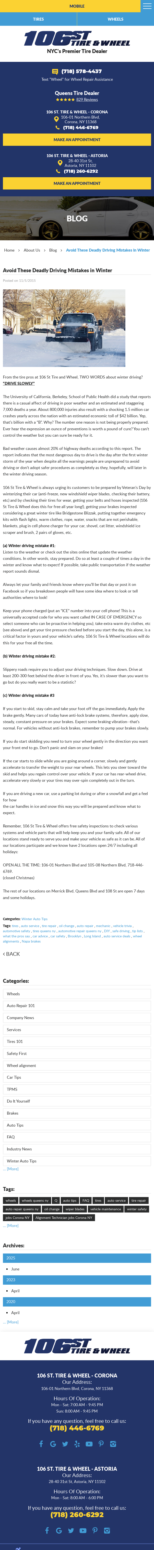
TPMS (12, 1089)
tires (15, 925)
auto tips (69, 1200)
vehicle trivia (122, 925)
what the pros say (16, 936)
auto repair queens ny (22, 1209)
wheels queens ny (35, 1200)
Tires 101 (15, 1041)
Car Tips (14, 1077)
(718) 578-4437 (81, 71)
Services (14, 1029)
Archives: (13, 1245)
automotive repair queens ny (79, 931)
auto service (30, 925)
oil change (66, 925)
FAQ (11, 1137)
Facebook (41, 1444)
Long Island (92, 936)
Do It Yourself (18, 1101)
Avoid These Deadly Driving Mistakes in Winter (108, 250)
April (15, 1291)
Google (53, 1444)
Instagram (113, 1444)
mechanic (103, 925)
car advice (40, 936)
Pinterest (101, 1444)
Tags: (9, 1189)
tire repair (49, 925)
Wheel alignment (21, 1065)
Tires (38, 19)
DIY (107, 931)
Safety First (17, 1053)
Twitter (65, 1444)
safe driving (121, 931)
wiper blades (75, 1209)
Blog (53, 250)
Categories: (16, 980)
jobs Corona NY (18, 1217)
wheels (11, 1200)
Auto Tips (15, 1125)
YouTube (89, 1444)
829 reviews (87, 100)
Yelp (77, 1444)
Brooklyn (74, 936)
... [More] (11, 1169)
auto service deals (117, 936)
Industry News (19, 1149)
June (15, 1269)
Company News (20, 1017)
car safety (57, 936)
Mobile (77, 6)
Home (9, 250)
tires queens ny (44, 931)
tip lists (137, 931)
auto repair (85, 925)
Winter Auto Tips (34, 919)
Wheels (115, 19)
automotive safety (16, 931)
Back (13, 953)
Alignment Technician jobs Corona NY (64, 1217)
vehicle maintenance (105, 1209)
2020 (10, 1301)
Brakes (12, 1113)
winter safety (137, 1209)
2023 (10, 1279)
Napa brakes (31, 941)
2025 (10, 1258)
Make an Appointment (77, 139)
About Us (32, 250)
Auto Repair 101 (21, 1005)
